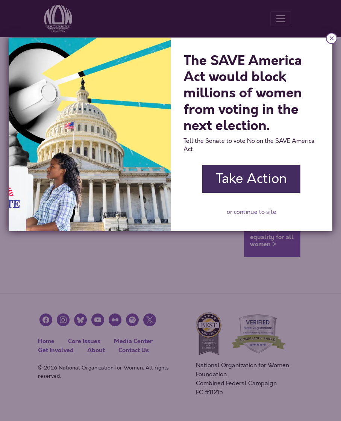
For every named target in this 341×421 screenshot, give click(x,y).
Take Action (251, 179)
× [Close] (331, 38)
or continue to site (251, 212)
